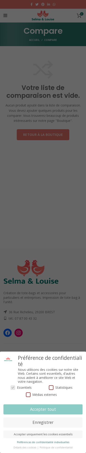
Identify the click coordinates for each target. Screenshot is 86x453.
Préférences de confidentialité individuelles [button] (43, 442)
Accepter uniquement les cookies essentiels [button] (43, 434)
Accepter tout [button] (43, 409)
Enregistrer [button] (43, 422)
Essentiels (21, 387)
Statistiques (60, 387)
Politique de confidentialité (56, 447)
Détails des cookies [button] (25, 447)
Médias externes (41, 394)
